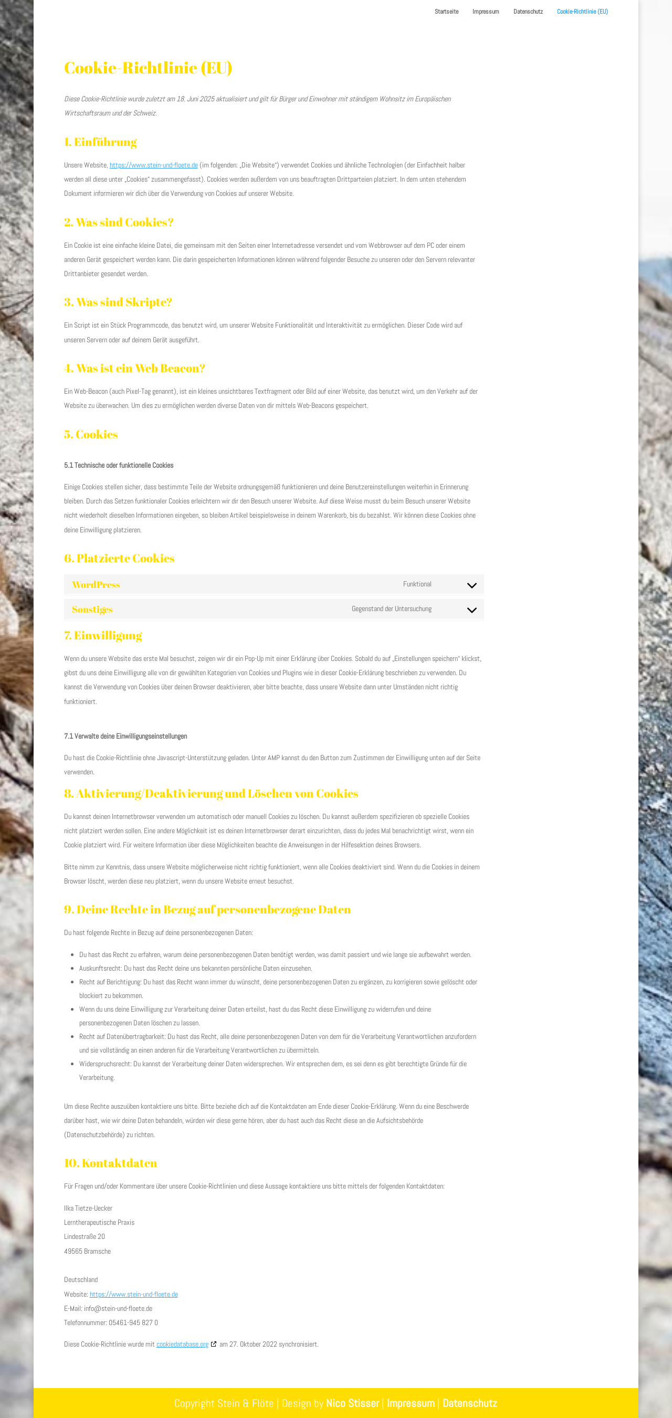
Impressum (485, 12)
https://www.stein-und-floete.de (154, 165)
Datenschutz (528, 12)
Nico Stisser (352, 1403)
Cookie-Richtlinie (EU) (582, 12)
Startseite (446, 12)
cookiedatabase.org (182, 1344)
